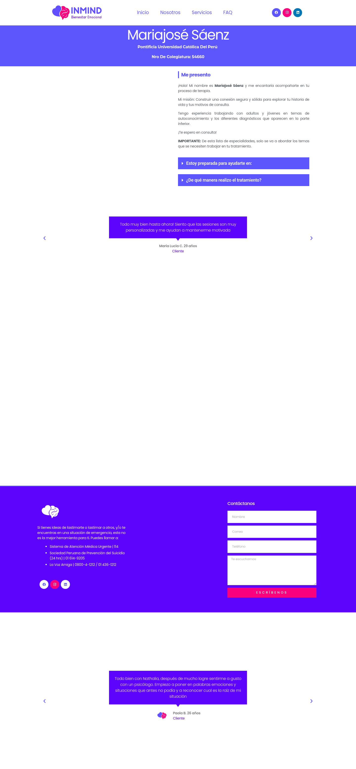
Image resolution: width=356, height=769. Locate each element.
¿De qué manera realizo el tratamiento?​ (223, 180)
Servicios (202, 12)
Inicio (143, 12)
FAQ (227, 12)
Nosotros (170, 12)
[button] (243, 163)
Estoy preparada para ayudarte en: (219, 163)
